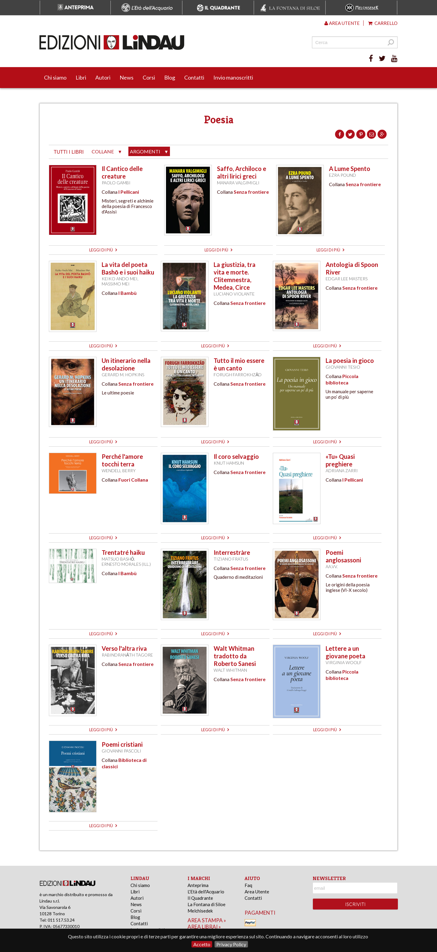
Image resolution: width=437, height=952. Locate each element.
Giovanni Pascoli (121, 750)
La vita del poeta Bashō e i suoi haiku (128, 268)
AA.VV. (332, 566)
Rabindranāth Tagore (127, 654)
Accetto (201, 944)
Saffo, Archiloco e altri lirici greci (241, 172)
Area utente (342, 23)
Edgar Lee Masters (347, 278)
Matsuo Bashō (118, 558)
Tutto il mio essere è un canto (239, 364)
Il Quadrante (200, 898)
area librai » (204, 926)
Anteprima (198, 885)
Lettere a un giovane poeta (345, 652)
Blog (169, 77)
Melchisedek (200, 910)
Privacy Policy (231, 944)
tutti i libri (69, 152)
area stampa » (207, 920)
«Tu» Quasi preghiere (340, 460)
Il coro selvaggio (236, 456)
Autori (102, 77)
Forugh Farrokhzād (238, 374)
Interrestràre (232, 552)
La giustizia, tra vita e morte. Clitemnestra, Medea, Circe (235, 276)
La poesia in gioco (350, 360)
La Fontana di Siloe (206, 904)
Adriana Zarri (342, 470)
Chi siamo (55, 77)
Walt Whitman (230, 670)
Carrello (383, 23)
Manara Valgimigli (238, 182)
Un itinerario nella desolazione (126, 364)
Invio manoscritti (233, 77)
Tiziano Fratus (231, 558)
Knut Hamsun (229, 463)
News (127, 77)
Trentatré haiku (123, 552)
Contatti (194, 77)
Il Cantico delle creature (122, 172)
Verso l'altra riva (124, 648)
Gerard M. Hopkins (123, 374)
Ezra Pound (342, 175)
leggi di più (103, 249)
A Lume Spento (349, 168)
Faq (248, 885)
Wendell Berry (119, 470)
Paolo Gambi (116, 182)
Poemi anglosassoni (343, 556)
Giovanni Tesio (343, 367)
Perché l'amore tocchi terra (122, 460)
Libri (81, 77)
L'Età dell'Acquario (206, 891)
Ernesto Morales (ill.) (126, 564)
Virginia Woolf (344, 662)
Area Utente (257, 891)
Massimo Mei (116, 283)
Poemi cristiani (122, 744)
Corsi (149, 77)
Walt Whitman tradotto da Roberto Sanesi (235, 656)
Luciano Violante (234, 293)
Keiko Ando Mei (119, 278)
